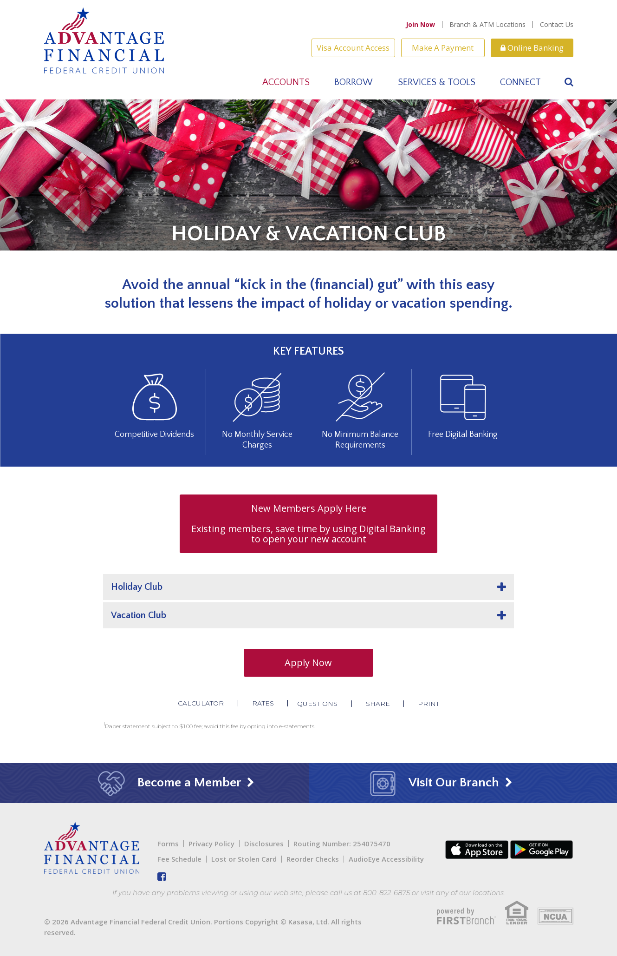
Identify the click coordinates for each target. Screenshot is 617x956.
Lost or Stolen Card (244, 859)
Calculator (200, 703)
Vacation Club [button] (138, 615)
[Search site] (569, 81)
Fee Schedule (179, 859)
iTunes (476, 849)
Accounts (286, 82)
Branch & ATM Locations (487, 24)
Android (541, 849)
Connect (520, 82)
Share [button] (378, 703)
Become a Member (171, 782)
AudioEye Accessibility (386, 859)
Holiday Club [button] (136, 587)
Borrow (353, 82)
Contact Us (556, 24)
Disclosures (264, 843)
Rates (262, 703)
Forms (168, 843)
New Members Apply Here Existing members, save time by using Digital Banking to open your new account (308, 523)
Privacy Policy (211, 843)
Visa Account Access (353, 47)
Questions (317, 703)
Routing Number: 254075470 (341, 843)
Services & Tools (436, 82)
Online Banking (532, 47)
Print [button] (429, 703)
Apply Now (308, 662)
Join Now (420, 24)
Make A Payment (443, 47)
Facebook (161, 876)
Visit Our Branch (436, 782)
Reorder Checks (312, 859)
